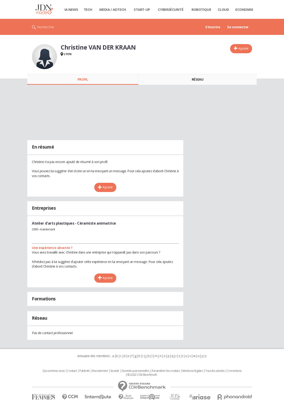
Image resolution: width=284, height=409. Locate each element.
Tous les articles (215, 370)
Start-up (142, 9)
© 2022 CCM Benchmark (142, 374)
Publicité (84, 370)
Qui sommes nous (53, 370)
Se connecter (238, 27)
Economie (244, 9)
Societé (114, 370)
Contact (72, 370)
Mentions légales (192, 370)
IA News (71, 9)
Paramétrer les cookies (166, 370)
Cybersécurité (171, 9)
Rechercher (45, 27)
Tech (88, 9)
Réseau (197, 79)
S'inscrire (212, 27)
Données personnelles (135, 370)
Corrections (234, 370)
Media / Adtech (112, 9)
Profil (83, 79)
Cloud (223, 9)
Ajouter (243, 48)
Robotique (201, 9)
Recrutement (100, 370)
